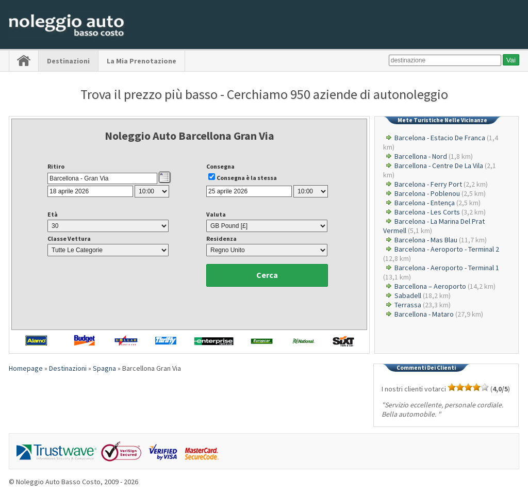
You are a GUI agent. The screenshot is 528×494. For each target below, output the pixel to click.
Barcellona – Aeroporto (430, 286)
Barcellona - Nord (420, 156)
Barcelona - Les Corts (427, 212)
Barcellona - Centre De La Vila (438, 165)
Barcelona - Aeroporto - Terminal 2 (446, 249)
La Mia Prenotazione (141, 60)
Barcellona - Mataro (424, 314)
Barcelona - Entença (424, 202)
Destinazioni (68, 60)
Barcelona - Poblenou (427, 193)
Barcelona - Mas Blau (425, 239)
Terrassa (407, 304)
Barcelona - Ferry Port (428, 184)
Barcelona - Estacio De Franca (439, 137)
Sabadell (407, 295)
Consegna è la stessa (247, 178)
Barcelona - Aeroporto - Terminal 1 (446, 267)
